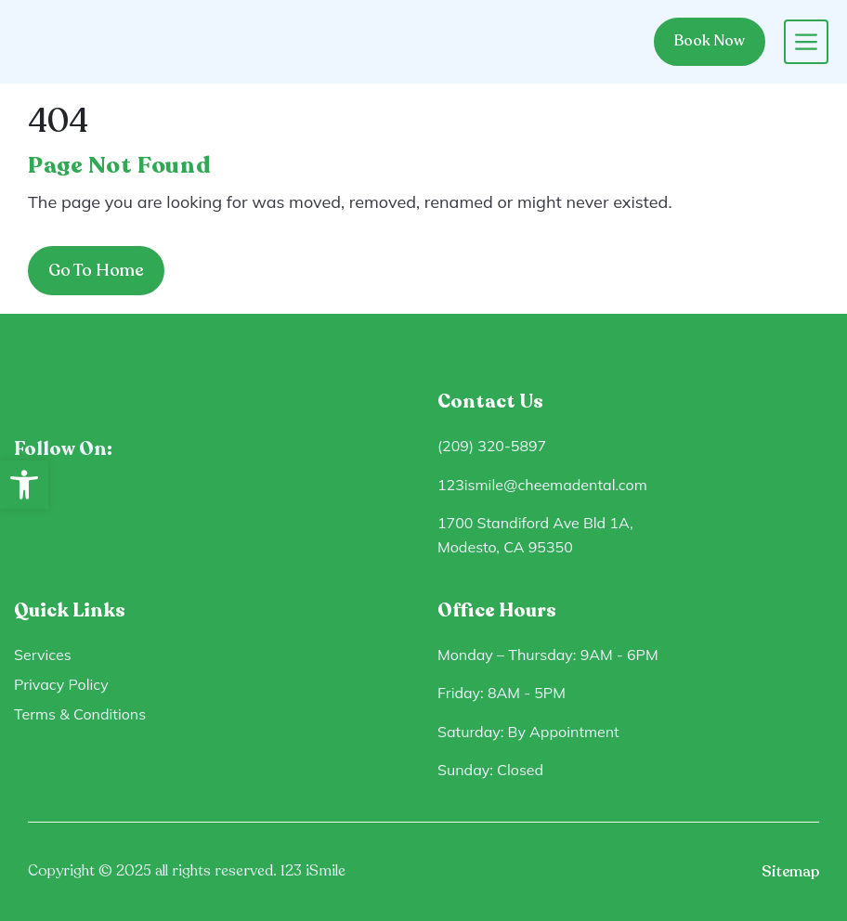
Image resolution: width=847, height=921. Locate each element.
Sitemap (790, 872)
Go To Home (96, 270)
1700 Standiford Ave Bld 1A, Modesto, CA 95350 (535, 534)
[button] (24, 484)
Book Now (709, 41)
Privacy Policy (61, 684)
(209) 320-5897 (491, 445)
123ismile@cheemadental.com (542, 484)
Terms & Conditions (80, 714)
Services (43, 654)
